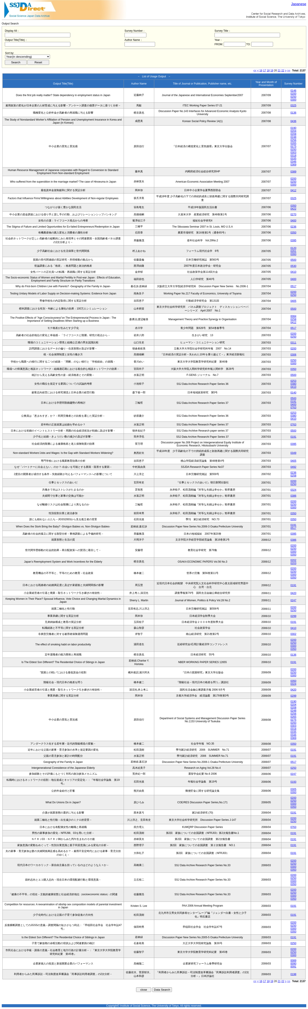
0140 (293, 392)
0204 (293, 131)
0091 (293, 966)
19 (271, 70)
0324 (293, 489)
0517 (293, 286)
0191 (293, 401)
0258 (293, 319)
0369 (293, 164)
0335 (293, 158)
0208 (293, 134)
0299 (293, 616)
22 (282, 70)
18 (268, 70)
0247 (293, 600)
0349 (293, 452)
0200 (293, 93)
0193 (293, 781)
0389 (293, 171)
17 (264, 70)
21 (279, 70)
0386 (293, 495)
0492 (293, 466)
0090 (293, 963)
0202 (293, 560)
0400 (293, 220)
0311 (293, 342)
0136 (293, 112)
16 (261, 70)
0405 (293, 300)
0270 (293, 214)
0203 (293, 563)
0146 (293, 90)
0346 (293, 161)
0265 (293, 143)
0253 (293, 380)
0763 (293, 407)
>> (288, 70)
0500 (293, 259)
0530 (293, 266)
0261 (293, 251)
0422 (293, 208)
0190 (293, 128)
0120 (293, 248)
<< (254, 70)
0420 (293, 593)
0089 (293, 960)
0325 (293, 105)
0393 (293, 254)
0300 (293, 99)
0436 (293, 121)
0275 (293, 146)
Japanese (298, 4)
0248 (293, 137)
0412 (293, 190)
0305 (293, 789)
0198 (293, 974)
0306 (293, 354)
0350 (293, 205)
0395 (293, 240)
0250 (293, 96)
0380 (293, 383)
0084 (293, 316)
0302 (293, 634)
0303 (293, 152)
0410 (293, 271)
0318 (293, 155)
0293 (293, 149)
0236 (293, 226)
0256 (293, 140)
